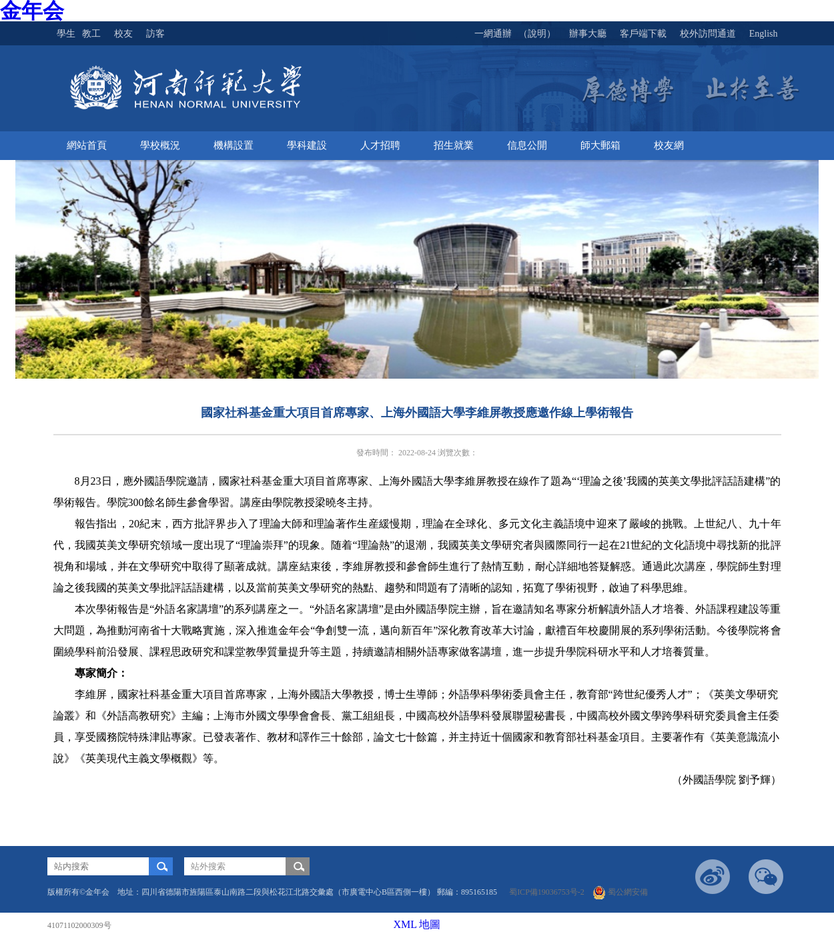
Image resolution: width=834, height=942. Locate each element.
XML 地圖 (417, 924)
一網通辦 (493, 34)
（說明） (537, 34)
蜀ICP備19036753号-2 (549, 892)
